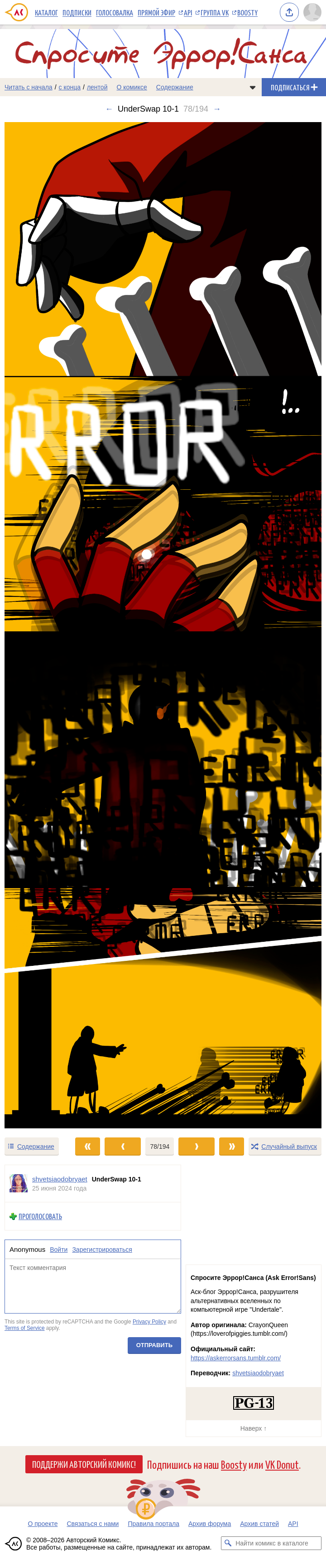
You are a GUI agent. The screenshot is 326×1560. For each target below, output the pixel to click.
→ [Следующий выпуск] (217, 108)
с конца (70, 87)
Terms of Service (25, 1328)
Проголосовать (40, 1216)
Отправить (154, 1345)
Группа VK (215, 12)
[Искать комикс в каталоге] (227, 1543)
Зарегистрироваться (102, 1249)
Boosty (247, 12)
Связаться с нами (93, 1523)
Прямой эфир (156, 12)
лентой (97, 87)
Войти (58, 1249)
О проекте (43, 1523)
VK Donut (282, 1464)
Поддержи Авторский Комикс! (84, 1464)
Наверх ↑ (253, 1428)
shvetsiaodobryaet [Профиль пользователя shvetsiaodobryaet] (59, 1179)
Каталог (46, 12)
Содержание (174, 87)
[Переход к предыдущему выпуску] (41, 625)
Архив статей (259, 1523)
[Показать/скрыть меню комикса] (253, 87)
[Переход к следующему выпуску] (163, 625)
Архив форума (209, 1523)
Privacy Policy (149, 1322)
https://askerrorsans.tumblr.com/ (236, 1358)
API (188, 12)
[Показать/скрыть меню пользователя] (312, 12)
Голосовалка (114, 12)
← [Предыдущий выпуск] (109, 108)
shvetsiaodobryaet (258, 1373)
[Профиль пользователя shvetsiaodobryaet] (19, 1183)
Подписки (76, 12)
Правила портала (153, 1523)
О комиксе (131, 87)
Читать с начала (29, 87)
